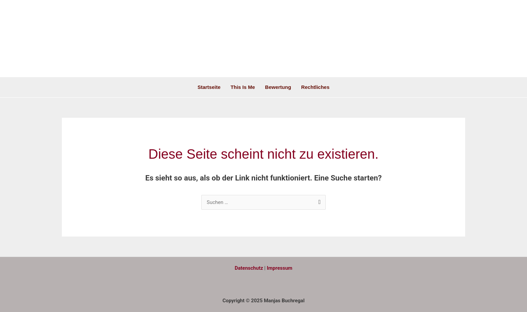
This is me (243, 87)
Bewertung (278, 87)
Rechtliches (315, 87)
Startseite (209, 87)
